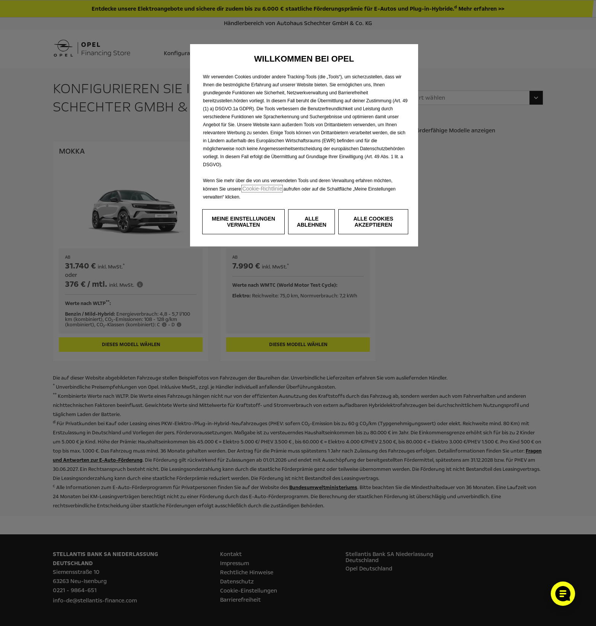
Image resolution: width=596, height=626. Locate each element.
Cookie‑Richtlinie (262, 189)
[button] (243, 221)
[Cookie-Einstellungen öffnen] (563, 594)
